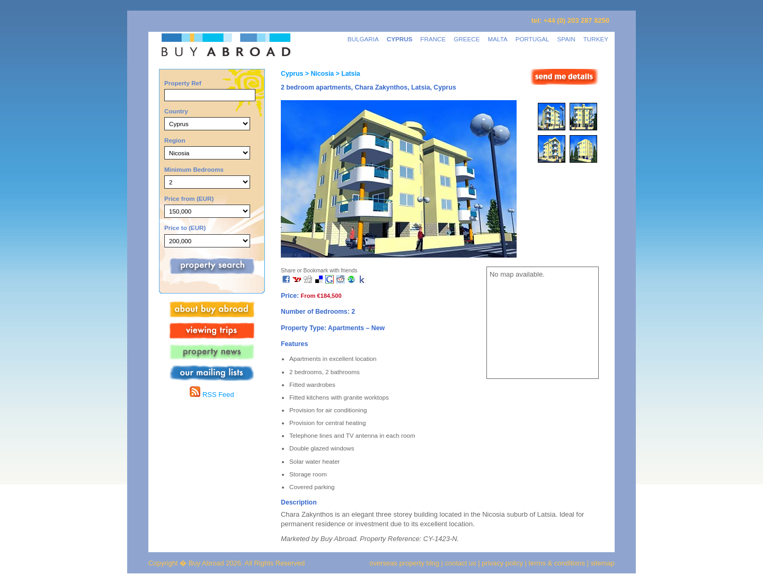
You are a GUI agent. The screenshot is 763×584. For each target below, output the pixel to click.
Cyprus (292, 73)
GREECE (467, 39)
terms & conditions (558, 563)
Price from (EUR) (189, 198)
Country (176, 111)
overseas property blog (404, 563)
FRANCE (433, 39)
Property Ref (182, 82)
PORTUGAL (532, 39)
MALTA (498, 39)
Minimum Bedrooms (194, 169)
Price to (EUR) (185, 227)
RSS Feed (212, 395)
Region (174, 140)
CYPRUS (400, 39)
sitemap (602, 563)
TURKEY (595, 39)
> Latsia (347, 73)
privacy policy (502, 563)
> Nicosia (318, 73)
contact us (460, 563)
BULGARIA (363, 39)
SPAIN (566, 39)
